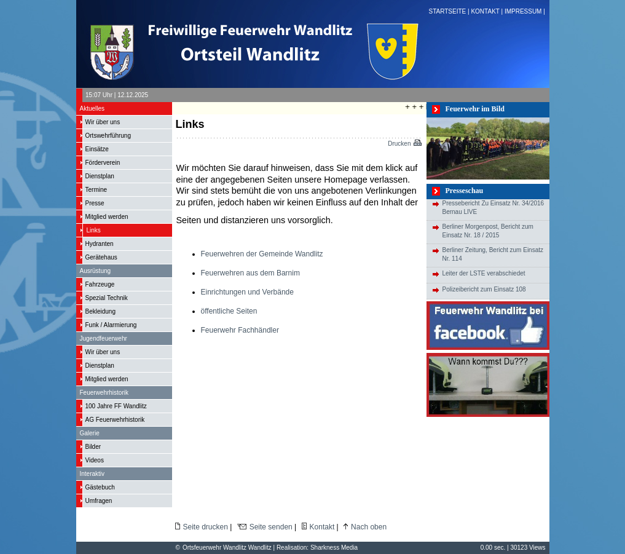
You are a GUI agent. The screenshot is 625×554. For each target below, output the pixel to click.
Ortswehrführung (108, 135)
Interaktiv (92, 473)
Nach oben (369, 527)
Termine (96, 189)
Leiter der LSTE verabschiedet (483, 273)
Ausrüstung (95, 270)
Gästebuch (100, 487)
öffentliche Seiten (229, 311)
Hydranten (99, 243)
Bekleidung (100, 311)
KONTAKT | (487, 11)
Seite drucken (205, 527)
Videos (94, 460)
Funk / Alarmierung (111, 325)
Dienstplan (99, 176)
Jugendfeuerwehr (103, 338)
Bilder (93, 446)
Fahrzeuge (100, 284)
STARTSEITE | (450, 11)
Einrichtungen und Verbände (247, 292)
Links (94, 230)
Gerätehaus (101, 257)
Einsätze (97, 149)
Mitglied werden (106, 216)
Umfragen (98, 500)
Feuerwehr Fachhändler (240, 330)
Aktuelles (92, 108)
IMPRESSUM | (526, 11)
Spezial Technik (106, 298)
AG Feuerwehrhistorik (115, 419)
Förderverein (102, 162)
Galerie (90, 433)
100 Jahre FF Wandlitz (116, 406)
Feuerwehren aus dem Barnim (250, 273)
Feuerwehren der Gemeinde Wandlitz (262, 254)
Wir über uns (102, 122)
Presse (94, 203)
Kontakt (322, 527)
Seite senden (271, 527)
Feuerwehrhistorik (104, 392)
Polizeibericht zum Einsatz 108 (484, 289)
